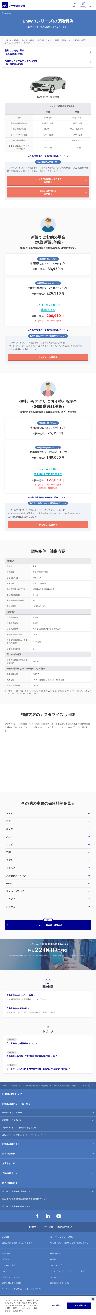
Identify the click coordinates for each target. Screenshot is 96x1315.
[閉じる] (93, 1299)
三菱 (8, 852)
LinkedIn (48, 1216)
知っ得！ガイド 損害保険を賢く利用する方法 (69, 1243)
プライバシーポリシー (11, 1277)
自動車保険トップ (12, 1094)
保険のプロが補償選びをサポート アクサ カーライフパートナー (29, 1135)
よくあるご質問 (8, 1265)
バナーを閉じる (79, 1305)
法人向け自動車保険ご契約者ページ (17, 1191)
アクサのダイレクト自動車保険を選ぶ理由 (20, 1128)
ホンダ (9, 829)
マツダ (9, 844)
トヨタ (9, 813)
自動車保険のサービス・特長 (16, 1104)
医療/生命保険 (63, 1227)
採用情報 (54, 1253)
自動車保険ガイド (11, 1144)
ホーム (5, 1086)
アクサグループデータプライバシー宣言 (67, 1271)
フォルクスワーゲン (16, 891)
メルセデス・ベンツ (16, 875)
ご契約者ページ (9, 1173)
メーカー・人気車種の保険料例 (65, 1086)
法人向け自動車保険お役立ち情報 (16, 1206)
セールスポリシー (57, 1277)
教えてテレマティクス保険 (61, 1237)
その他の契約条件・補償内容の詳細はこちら (46, 156)
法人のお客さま (9, 1183)
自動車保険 (16, 1086)
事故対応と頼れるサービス (13, 1112)
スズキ (9, 860)
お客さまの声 (8, 1163)
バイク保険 (31, 1227)
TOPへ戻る (92, 1085)
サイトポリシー (8, 1271)
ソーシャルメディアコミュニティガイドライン (22, 1289)
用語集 (53, 1259)
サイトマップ (55, 1265)
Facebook (37, 1216)
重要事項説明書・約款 (59, 1283)
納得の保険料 (8, 1153)
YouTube (58, 1216)
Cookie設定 (56, 1305)
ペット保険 (48, 1227)
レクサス (10, 907)
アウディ (10, 899)
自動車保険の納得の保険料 (36, 1086)
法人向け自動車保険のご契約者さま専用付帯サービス (24, 1199)
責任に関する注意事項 (11, 1283)
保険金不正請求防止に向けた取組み (17, 1243)
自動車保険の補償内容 (11, 1120)
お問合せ (6, 1259)
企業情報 (6, 1253)
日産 (8, 821)
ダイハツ (10, 868)
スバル (9, 836)
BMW (9, 883)
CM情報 (5, 1237)
